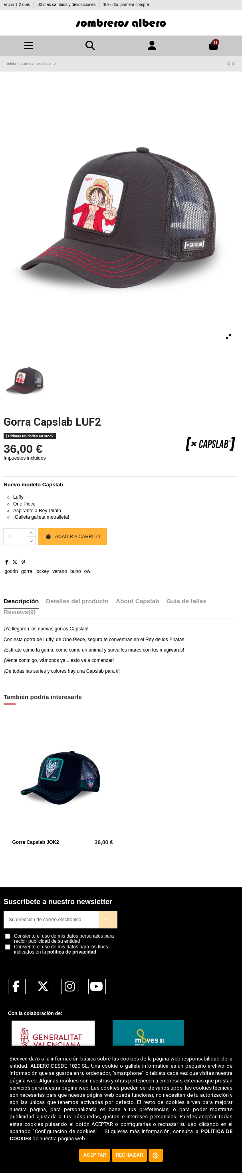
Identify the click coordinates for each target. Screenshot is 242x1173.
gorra (26, 571)
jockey (42, 571)
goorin (11, 571)
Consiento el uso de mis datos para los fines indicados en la (61, 949)
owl (87, 571)
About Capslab (137, 601)
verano (59, 571)
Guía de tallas (186, 601)
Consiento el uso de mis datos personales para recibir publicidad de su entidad (64, 939)
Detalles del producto (77, 601)
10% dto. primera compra (126, 4)
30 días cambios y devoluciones (67, 4)
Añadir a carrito (73, 536)
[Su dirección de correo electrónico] (51, 919)
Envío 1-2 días (17, 4)
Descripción (21, 601)
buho (75, 571)
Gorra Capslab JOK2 (35, 842)
